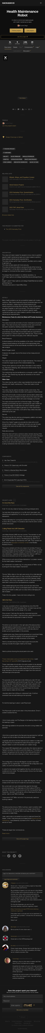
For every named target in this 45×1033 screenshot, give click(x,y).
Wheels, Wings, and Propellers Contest (21, 177)
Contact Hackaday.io (17, 1021)
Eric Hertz (13, 945)
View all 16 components (22, 486)
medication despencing (20, 162)
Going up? (22, 1017)
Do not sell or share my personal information (22, 1025)
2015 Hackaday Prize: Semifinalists (20, 200)
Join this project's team (9, 126)
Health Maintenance (30, 159)
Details (15, 47)
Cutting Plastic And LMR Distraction (13, 528)
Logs (38, 47)
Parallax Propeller (28, 156)
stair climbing (7, 162)
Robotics (6, 159)
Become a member (11, 992)
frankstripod (14, 936)
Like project (30, 30)
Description (7, 47)
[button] (41, 3)
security (5, 156)
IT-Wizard (13, 883)
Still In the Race (7, 600)
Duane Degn (22, 26)
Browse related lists (8, 215)
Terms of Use (37, 1021)
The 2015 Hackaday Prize (5, 58)
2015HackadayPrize (16, 159)
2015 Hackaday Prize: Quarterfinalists (21, 192)
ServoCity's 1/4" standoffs (9, 661)
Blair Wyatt (13, 927)
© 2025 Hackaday (22, 1028)
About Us (7, 1021)
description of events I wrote (19, 542)
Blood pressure (15, 156)
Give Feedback (28, 1021)
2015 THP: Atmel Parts (16, 207)
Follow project (16, 30)
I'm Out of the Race (8, 503)
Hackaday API (26, 1023)
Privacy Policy (18, 1023)
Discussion (27, 51)
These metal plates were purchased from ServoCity (17, 659)
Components (29, 47)
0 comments (23, 505)
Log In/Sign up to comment (11, 879)
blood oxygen (34, 162)
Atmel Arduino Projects (16, 185)
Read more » (6, 833)
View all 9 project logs (22, 839)
